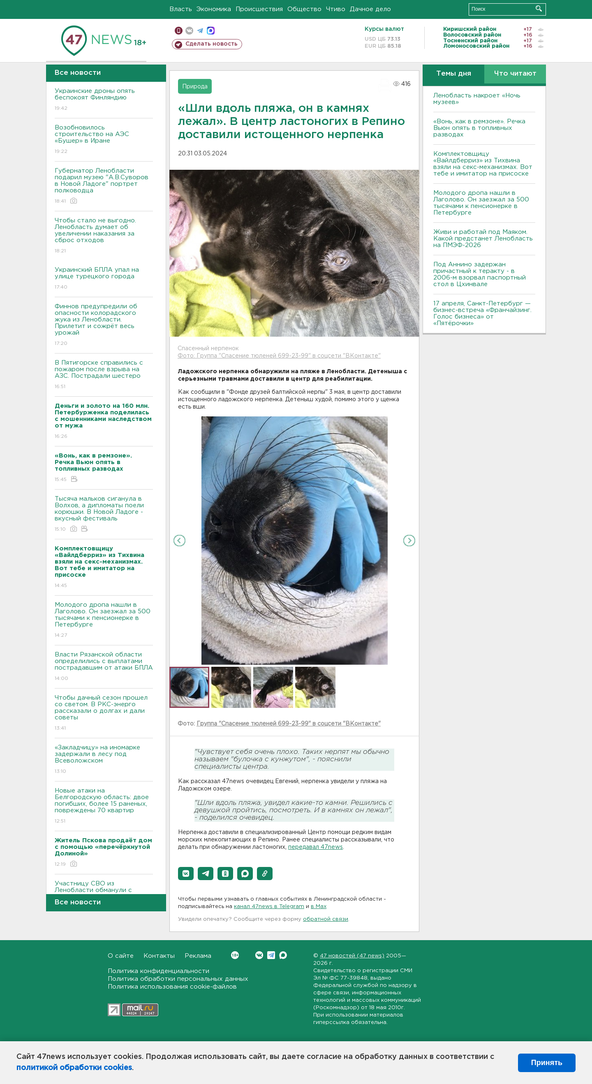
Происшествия (259, 9)
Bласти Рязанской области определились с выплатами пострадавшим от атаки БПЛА (104, 667)
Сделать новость (211, 44)
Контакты (159, 956)
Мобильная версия (179, 31)
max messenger (211, 31)
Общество (304, 9)
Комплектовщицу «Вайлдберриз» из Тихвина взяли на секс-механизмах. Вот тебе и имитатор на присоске (482, 163)
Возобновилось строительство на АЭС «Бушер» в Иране (104, 140)
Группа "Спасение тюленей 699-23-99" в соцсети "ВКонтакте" (289, 723)
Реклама (198, 956)
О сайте (121, 956)
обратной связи (325, 919)
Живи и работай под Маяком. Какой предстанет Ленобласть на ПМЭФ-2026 (483, 238)
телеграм (200, 31)
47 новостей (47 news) (352, 956)
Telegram (271, 955)
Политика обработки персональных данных (178, 979)
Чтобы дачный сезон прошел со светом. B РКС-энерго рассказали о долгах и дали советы (104, 713)
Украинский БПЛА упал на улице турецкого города (104, 279)
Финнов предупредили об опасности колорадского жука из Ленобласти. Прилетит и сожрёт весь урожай (104, 325)
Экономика (214, 9)
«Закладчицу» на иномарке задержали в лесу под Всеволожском (104, 760)
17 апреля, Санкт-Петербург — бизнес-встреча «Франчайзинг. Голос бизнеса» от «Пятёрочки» (482, 313)
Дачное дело (370, 9)
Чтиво (335, 9)
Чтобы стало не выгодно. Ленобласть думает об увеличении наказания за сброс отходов (104, 236)
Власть (180, 9)
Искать (539, 8)
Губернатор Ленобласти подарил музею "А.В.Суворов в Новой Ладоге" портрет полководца (104, 186)
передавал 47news (315, 847)
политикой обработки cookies (74, 1068)
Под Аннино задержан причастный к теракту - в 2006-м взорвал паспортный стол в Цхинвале (479, 274)
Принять (546, 1063)
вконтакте (189, 31)
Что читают (515, 74)
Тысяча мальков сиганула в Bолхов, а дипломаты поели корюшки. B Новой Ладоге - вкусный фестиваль (104, 514)
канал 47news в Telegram (269, 906)
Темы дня (453, 74)
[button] (186, 873)
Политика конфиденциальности (158, 971)
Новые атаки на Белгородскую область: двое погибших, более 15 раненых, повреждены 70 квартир (104, 806)
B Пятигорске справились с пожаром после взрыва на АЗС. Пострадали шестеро (104, 375)
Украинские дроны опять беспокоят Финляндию (104, 100)
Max (283, 955)
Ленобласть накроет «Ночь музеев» (476, 99)
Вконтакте (235, 955)
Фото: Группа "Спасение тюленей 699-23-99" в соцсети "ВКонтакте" (279, 356)
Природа (195, 86)
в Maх (318, 906)
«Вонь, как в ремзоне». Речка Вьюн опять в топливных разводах (479, 128)
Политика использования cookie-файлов (172, 986)
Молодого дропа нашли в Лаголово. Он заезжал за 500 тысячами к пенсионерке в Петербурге (104, 620)
